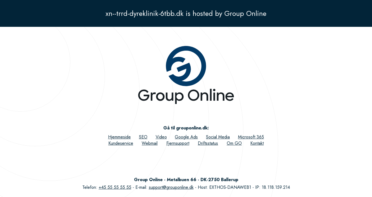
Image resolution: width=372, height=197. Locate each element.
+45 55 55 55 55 (115, 187)
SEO (143, 137)
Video (161, 137)
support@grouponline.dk (171, 187)
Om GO (234, 143)
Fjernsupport (177, 143)
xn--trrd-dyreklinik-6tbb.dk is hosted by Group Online (186, 13)
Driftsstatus (208, 143)
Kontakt (257, 143)
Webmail (150, 143)
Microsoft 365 (251, 137)
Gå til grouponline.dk (185, 128)
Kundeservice (120, 143)
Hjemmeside (119, 137)
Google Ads (186, 137)
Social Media (218, 137)
